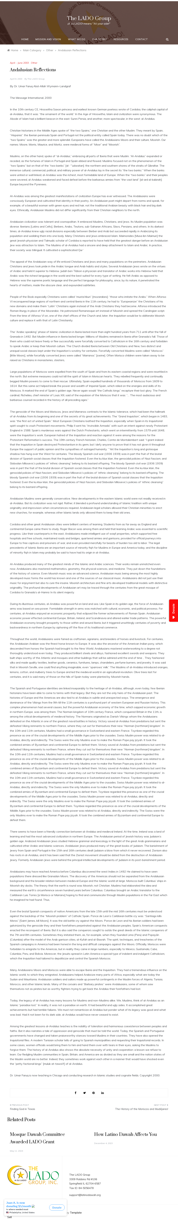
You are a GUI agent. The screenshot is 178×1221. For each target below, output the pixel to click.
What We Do (76, 39)
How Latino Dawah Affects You (125, 1134)
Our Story (99, 39)
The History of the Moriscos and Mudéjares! (141, 1109)
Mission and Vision (48, 39)
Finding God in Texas (22, 1109)
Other (34, 62)
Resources (121, 39)
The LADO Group (89, 18)
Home (25, 39)
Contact (141, 39)
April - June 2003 (19, 62)
